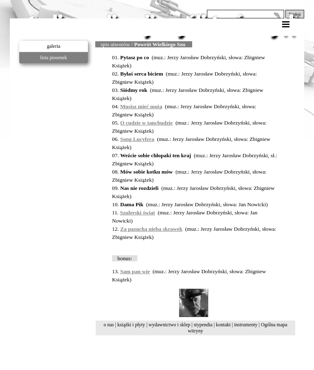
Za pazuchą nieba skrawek (151, 229)
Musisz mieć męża (141, 106)
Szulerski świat (137, 213)
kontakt (223, 325)
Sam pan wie (135, 271)
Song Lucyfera (137, 139)
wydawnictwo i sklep (169, 325)
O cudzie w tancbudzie (146, 123)
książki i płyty (131, 325)
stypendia (203, 325)
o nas (108, 325)
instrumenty (245, 325)
